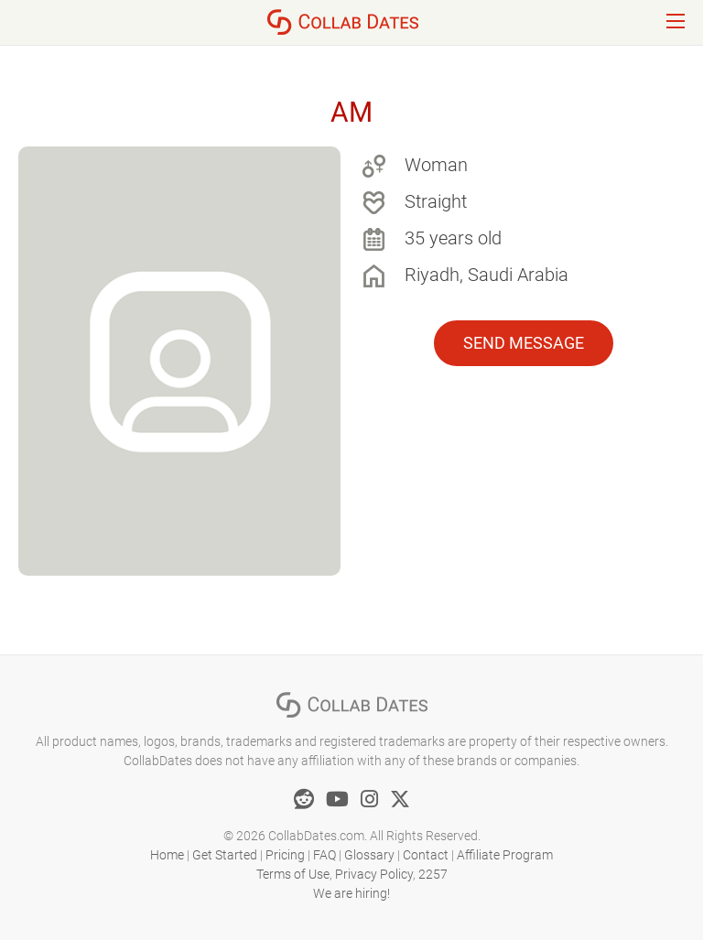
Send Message (523, 342)
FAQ (324, 855)
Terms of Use (293, 874)
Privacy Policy (374, 874)
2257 (433, 874)
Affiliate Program (505, 855)
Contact (426, 855)
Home (167, 855)
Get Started (224, 855)
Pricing (285, 855)
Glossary (369, 855)
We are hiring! (351, 893)
